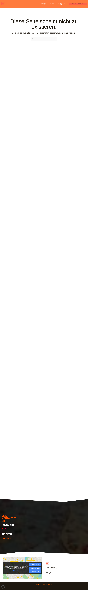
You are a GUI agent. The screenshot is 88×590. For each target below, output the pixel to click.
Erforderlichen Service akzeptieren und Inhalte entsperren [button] (35, 570)
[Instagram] (50, 573)
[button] (46, 4)
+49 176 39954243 (6, 538)
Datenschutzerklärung (51, 568)
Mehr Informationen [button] (16, 570)
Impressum (48, 570)
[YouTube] (47, 573)
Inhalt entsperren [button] (35, 564)
